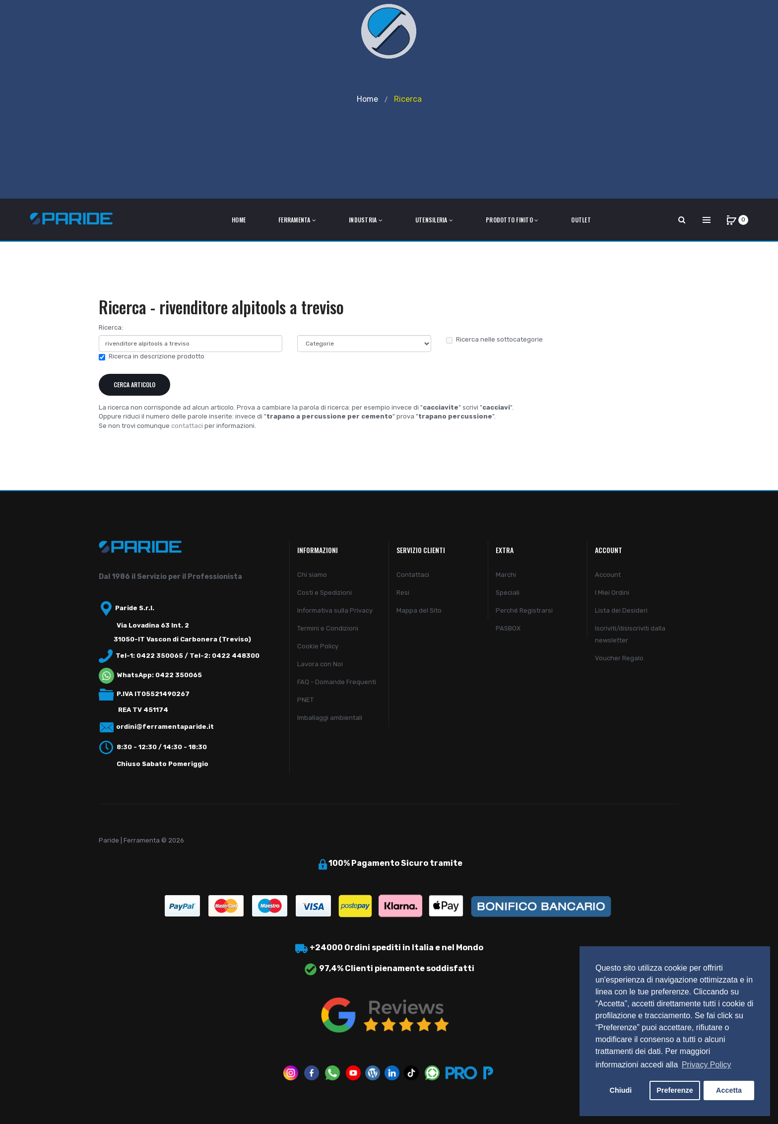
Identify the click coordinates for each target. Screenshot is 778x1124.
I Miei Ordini (612, 592)
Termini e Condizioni (327, 628)
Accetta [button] (729, 1090)
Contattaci (412, 574)
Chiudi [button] (621, 1090)
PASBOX (508, 628)
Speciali (507, 592)
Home (367, 99)
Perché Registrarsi (524, 610)
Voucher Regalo (619, 658)
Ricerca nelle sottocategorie (494, 340)
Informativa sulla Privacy (335, 610)
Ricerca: (111, 327)
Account (608, 574)
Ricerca (408, 99)
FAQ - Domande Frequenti (336, 682)
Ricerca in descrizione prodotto (151, 356)
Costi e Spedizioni (324, 592)
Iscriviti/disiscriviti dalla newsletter (630, 634)
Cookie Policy (317, 646)
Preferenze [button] (674, 1090)
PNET (305, 699)
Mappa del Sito (419, 610)
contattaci (187, 425)
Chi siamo (312, 574)
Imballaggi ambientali (329, 717)
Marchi (506, 574)
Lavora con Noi (320, 664)
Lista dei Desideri (621, 610)
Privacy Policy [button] (706, 1064)
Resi (402, 592)
